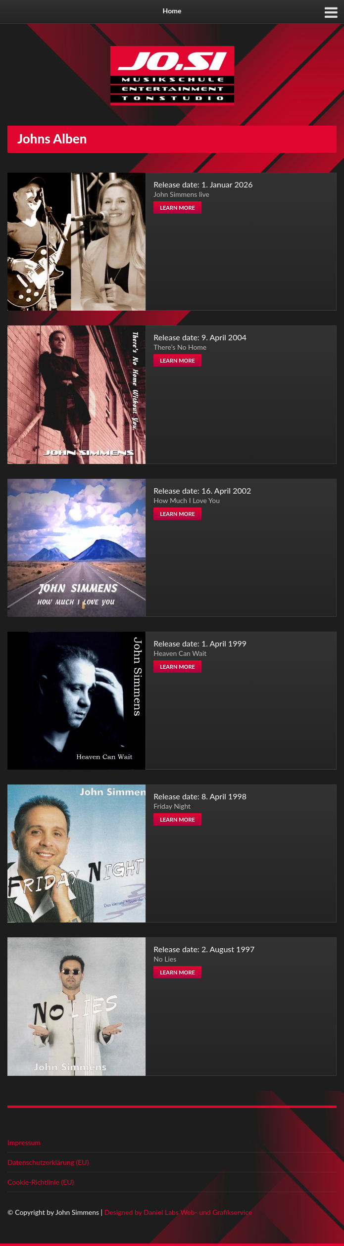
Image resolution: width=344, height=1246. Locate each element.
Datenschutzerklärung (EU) (48, 1162)
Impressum (24, 1142)
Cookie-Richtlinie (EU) (40, 1182)
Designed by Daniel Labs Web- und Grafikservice (178, 1212)
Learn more (177, 207)
